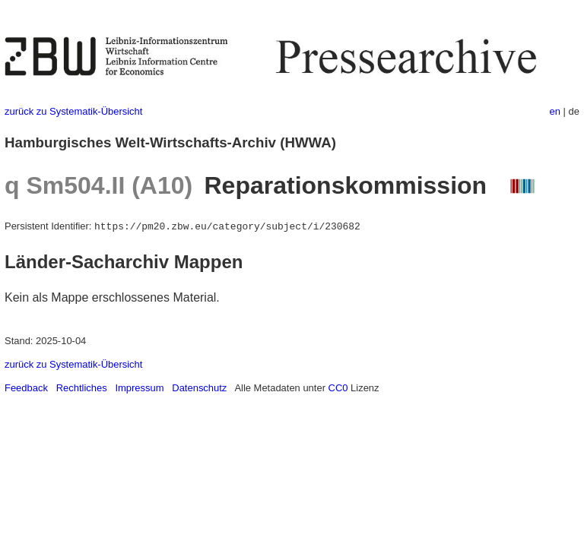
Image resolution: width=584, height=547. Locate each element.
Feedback (26, 388)
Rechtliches (81, 388)
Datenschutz (199, 388)
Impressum (139, 388)
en (555, 111)
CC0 (338, 388)
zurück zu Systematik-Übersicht (73, 111)
